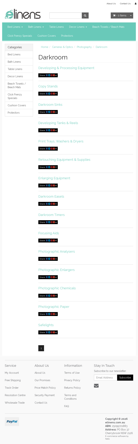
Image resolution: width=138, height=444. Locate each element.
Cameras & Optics (62, 47)
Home (44, 47)
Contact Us (125, 3)
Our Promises (42, 380)
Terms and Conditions (70, 397)
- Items (119, 15)
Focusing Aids (48, 233)
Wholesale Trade (15, 402)
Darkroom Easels (51, 196)
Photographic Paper (53, 307)
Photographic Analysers (56, 251)
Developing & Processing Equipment (66, 68)
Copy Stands (48, 86)
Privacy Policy (72, 380)
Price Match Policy (45, 387)
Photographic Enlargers (56, 270)
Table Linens (56, 26)
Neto (107, 439)
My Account (12, 372)
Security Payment (45, 395)
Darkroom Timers (51, 215)
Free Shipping (13, 380)
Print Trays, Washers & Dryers (60, 141)
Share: (48, 75)
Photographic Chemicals (57, 288)
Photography (84, 47)
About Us (111, 3)
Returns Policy (72, 387)
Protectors (67, 35)
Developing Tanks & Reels (58, 123)
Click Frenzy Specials (19, 35)
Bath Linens (36, 26)
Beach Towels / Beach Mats (108, 26)
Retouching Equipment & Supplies (64, 159)
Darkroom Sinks (50, 104)
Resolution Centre (15, 395)
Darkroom (101, 47)
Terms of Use (72, 372)
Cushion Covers (46, 35)
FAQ (66, 406)
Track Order (12, 387)
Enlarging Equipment (54, 178)
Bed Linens (15, 26)
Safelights (46, 325)
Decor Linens (78, 26)
